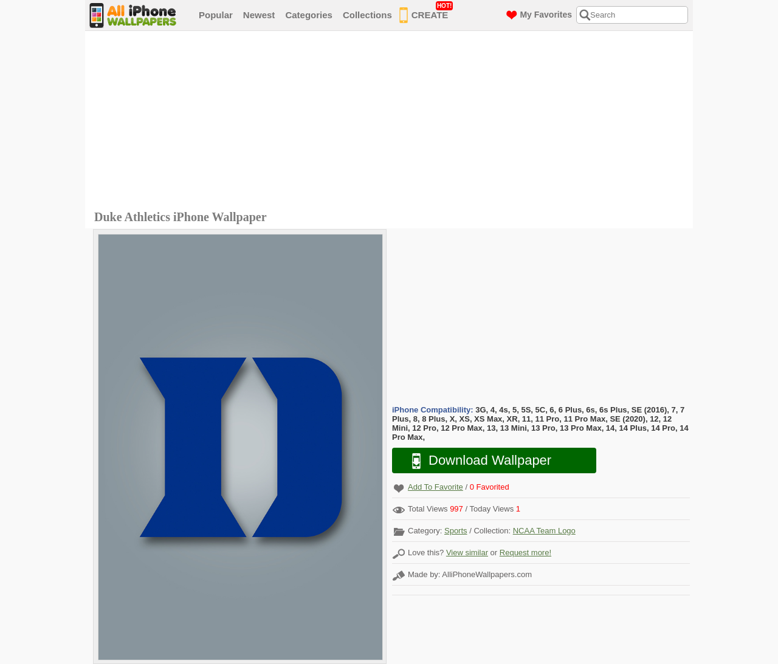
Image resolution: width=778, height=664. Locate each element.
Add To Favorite (435, 486)
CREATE (426, 12)
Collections (367, 15)
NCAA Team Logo (544, 530)
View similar (467, 552)
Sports (455, 530)
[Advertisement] (392, 122)
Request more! (525, 552)
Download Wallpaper (475, 461)
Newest (259, 15)
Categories (308, 15)
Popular (216, 15)
